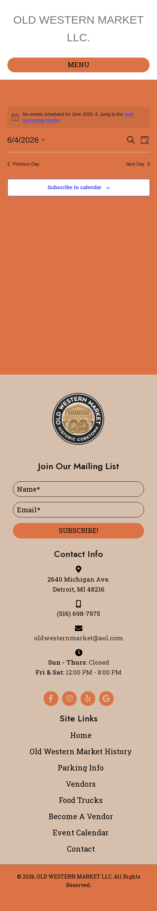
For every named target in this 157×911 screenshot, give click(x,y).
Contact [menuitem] (81, 848)
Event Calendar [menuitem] (81, 832)
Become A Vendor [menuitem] (81, 816)
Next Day (138, 164)
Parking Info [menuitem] (81, 767)
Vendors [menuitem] (81, 784)
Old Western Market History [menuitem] (81, 751)
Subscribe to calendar (74, 187)
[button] (78, 530)
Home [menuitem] (81, 735)
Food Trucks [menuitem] (81, 800)
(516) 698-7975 (78, 613)
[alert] (78, 117)
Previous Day (23, 164)
